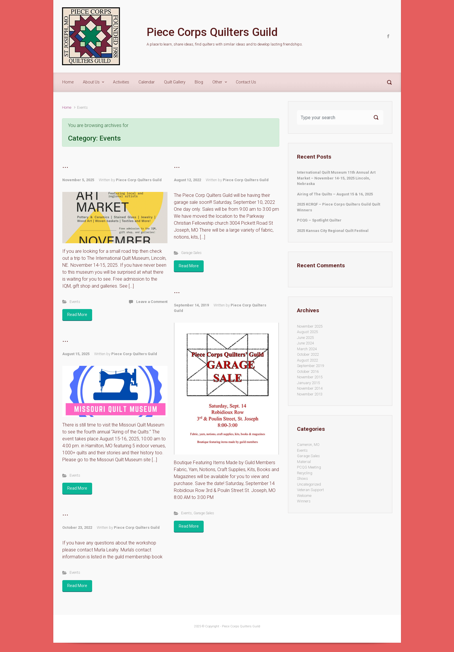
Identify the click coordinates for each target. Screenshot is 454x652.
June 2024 (305, 343)
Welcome (304, 495)
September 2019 (310, 366)
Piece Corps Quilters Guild (212, 32)
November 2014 (309, 388)
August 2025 (307, 332)
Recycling (304, 473)
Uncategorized (309, 484)
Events (75, 301)
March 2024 (307, 349)
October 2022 (308, 354)
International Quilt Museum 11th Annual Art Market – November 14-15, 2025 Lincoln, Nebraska (336, 178)
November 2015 (309, 377)
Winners (304, 501)
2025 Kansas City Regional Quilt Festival (333, 230)
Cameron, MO (308, 444)
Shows (302, 478)
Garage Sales (191, 252)
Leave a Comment (151, 301)
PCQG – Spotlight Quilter (319, 220)
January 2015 (308, 383)
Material (304, 462)
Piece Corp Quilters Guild (139, 180)
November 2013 (309, 394)
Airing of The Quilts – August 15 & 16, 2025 (335, 194)
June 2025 (305, 337)
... (65, 165)
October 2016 (308, 371)
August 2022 (307, 360)
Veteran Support (310, 490)
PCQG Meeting (309, 467)
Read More (77, 314)
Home (66, 107)
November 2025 (309, 326)
